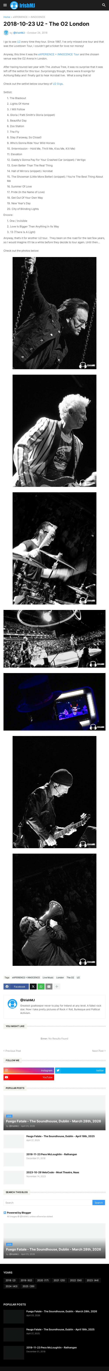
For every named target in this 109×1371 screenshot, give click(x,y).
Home (6, 17)
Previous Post (13, 1050)
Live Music (48, 977)
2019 (26, 1280)
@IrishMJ (27, 1000)
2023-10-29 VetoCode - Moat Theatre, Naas (52, 1172)
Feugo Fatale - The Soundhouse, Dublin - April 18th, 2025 (60, 1136)
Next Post (98, 1050)
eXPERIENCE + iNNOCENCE (29, 17)
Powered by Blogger (17, 1212)
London (60, 977)
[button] (5, 5)
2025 (28, 1286)
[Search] (48, 1202)
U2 (19, 41)
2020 (43, 1280)
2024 (11, 1286)
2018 (11, 1280)
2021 (59, 1280)
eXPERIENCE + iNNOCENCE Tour (58, 54)
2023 (93, 1280)
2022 (76, 1280)
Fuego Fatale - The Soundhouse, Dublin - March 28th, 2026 (61, 1311)
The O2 (70, 977)
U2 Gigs (58, 83)
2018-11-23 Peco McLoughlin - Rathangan (51, 1154)
